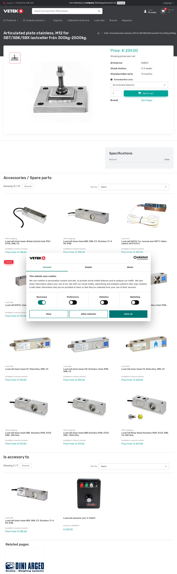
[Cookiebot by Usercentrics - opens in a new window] (135, 258)
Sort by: (94, 187)
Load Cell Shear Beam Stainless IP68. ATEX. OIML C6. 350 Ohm (145, 433)
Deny (48, 314)
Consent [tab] (47, 267)
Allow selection (88, 314)
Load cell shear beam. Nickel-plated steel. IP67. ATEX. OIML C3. (28, 242)
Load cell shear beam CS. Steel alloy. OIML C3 (143, 369)
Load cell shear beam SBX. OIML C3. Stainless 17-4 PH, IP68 (87, 242)
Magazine (127, 20)
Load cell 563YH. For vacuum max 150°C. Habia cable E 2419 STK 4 (143, 242)
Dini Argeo (146, 100)
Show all (27, 186)
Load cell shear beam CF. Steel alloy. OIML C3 (26, 369)
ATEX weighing (11, 239)
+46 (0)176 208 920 (24, 3)
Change (121, 3)
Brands (113, 20)
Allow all (128, 314)
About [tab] (130, 267)
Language (167, 3)
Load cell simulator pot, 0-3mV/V (79, 517)
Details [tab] (88, 267)
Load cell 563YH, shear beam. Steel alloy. (25, 305)
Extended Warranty (121, 79)
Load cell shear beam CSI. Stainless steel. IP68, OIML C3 (86, 370)
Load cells (99, 20)
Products (10, 20)
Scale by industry (33, 20)
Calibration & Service (78, 20)
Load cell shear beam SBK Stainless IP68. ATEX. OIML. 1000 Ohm (86, 433)
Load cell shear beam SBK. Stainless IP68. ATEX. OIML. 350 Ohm (28, 433)
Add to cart (146, 93)
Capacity (58, 20)
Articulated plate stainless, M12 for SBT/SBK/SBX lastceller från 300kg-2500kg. (143, 33)
